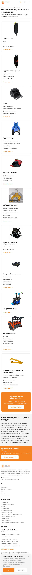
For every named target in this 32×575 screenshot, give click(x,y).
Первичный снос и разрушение (11, 141)
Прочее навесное (6, 520)
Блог (2, 491)
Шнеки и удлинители (8, 76)
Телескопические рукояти (10, 384)
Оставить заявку (10, 457)
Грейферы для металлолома (11, 213)
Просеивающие (7, 180)
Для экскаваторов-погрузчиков (12, 108)
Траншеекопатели (8, 343)
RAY (4, 44)
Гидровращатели (7, 74)
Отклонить (21, 570)
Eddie (4, 41)
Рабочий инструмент (9, 46)
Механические (7, 277)
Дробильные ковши (8, 175)
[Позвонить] (20, 2)
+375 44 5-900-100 (9, 530)
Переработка (6, 145)
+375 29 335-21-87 (6, 541)
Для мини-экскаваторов (9, 111)
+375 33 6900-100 (6, 539)
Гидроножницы (5, 508)
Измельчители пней (8, 78)
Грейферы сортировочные (10, 208)
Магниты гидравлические (10, 217)
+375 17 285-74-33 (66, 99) (8, 534)
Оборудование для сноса (10, 377)
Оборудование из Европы (10, 148)
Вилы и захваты (7, 346)
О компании (4, 487)
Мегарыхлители (7, 382)
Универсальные (7, 281)
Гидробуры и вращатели (7, 504)
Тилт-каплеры (7, 284)
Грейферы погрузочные (9, 210)
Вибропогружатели (8, 249)
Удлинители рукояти (8, 380)
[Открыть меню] (29, 2)
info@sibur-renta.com (7, 549)
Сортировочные (7, 178)
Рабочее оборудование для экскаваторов (12, 522)
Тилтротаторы (5, 518)
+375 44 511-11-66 (5, 546)
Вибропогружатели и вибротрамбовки (11, 514)
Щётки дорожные (8, 338)
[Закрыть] (28, 556)
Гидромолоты (4, 502)
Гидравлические (7, 279)
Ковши (3, 506)
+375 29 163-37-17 (6, 537)
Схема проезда (5, 495)
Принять (8, 570)
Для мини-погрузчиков (9, 113)
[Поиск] (24, 2)
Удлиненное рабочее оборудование (13, 375)
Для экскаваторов (8, 106)
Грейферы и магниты (6, 512)
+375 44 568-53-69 (6, 543)
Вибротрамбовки (7, 247)
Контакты (3, 493)
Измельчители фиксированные (11, 143)
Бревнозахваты (7, 215)
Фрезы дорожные (8, 341)
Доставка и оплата (6, 489)
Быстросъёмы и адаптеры (8, 516)
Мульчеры (5, 336)
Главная (3, 7)
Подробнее (6, 566)
